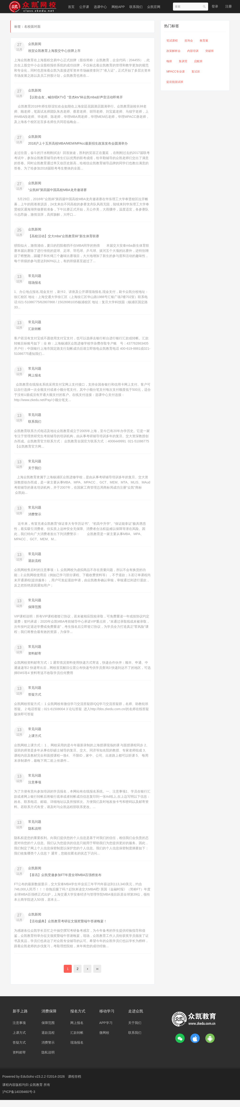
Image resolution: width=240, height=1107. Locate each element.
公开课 (84, 7)
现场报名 (34, 284)
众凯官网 (153, 7)
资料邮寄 (34, 658)
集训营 (183, 61)
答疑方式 (34, 699)
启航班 (198, 61)
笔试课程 (172, 40)
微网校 (104, 1040)
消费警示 (34, 518)
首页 (71, 7)
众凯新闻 (34, 44)
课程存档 (74, 1083)
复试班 (195, 71)
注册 (228, 6)
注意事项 (34, 787)
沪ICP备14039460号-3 (18, 1099)
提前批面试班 (174, 82)
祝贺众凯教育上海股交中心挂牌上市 (54, 51)
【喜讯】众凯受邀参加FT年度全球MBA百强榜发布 (64, 881)
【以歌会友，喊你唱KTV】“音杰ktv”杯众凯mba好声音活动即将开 (75, 97)
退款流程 (34, 564)
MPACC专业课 (175, 71)
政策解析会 (173, 51)
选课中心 (100, 7)
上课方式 (34, 741)
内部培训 (193, 51)
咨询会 (188, 40)
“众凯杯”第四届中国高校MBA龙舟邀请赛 (57, 191)
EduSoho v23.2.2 (33, 1083)
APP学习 (105, 1030)
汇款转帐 (34, 331)
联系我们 (135, 7)
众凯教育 (37, 1092)
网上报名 (34, 377)
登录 (215, 6)
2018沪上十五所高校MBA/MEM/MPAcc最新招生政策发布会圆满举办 (78, 144)
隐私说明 (34, 834)
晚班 (169, 61)
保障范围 (34, 611)
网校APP (118, 7)
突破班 (209, 51)
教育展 (204, 40)
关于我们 (34, 471)
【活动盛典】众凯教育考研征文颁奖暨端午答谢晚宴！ (67, 928)
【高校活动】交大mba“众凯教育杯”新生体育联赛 (63, 237)
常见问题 (34, 277)
